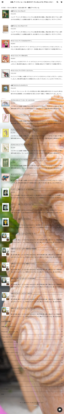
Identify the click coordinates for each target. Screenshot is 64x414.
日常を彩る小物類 (6, 384)
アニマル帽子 (5, 389)
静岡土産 (3, 363)
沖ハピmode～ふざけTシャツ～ (10, 352)
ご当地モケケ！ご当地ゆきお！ (9, 347)
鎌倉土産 (3, 358)
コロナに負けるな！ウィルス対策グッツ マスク (14, 368)
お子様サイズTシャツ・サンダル (9, 342)
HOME (3, 7)
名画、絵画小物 (22, 7)
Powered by (32, 405)
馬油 (2, 394)
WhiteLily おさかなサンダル (9, 332)
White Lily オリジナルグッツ (9, 337)
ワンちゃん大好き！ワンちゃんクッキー (11, 373)
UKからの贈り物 (11, 7)
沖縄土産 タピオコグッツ (8, 326)
